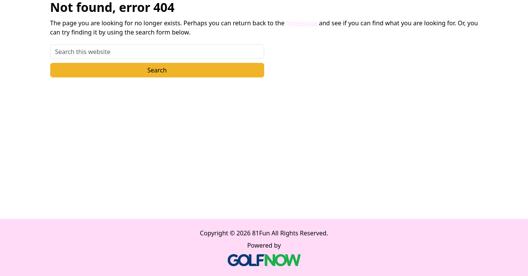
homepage (301, 23)
